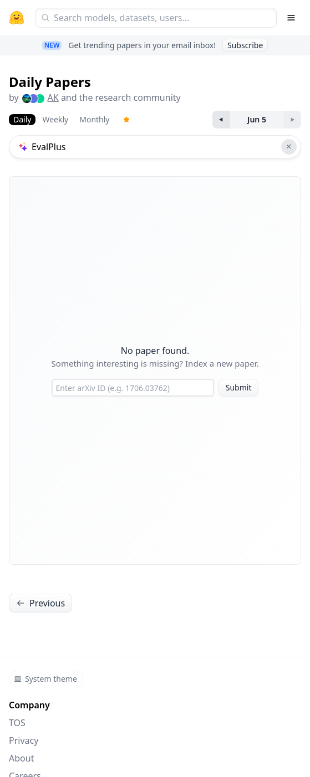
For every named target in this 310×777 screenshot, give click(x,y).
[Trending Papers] (126, 119)
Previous (40, 603)
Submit (239, 387)
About (21, 758)
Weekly (55, 119)
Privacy (23, 740)
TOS (17, 723)
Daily (22, 119)
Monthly (94, 119)
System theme (45, 678)
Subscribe (245, 45)
